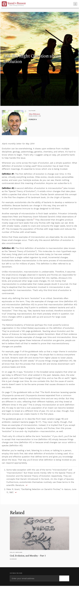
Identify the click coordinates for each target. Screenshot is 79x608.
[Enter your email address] (34, 578)
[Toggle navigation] (75, 4)
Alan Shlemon (34, 114)
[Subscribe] (64, 578)
